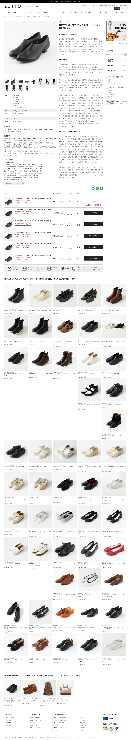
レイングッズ (89, 12)
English (124, 8)
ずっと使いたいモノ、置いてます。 (33, 6)
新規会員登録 (103, 5)
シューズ (75, 12)
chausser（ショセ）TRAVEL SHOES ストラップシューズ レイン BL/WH (40, 627)
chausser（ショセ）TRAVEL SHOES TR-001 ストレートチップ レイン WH (114, 499)
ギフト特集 (33, 722)
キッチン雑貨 (103, 12)
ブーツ (19, 16)
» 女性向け (109, 80)
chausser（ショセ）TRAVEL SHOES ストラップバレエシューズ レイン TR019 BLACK (89, 531)
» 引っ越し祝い (110, 94)
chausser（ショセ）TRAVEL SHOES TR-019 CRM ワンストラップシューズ (15, 499)
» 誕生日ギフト (110, 96)
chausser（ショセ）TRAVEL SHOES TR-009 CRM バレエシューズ (40, 499)
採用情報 (49, 737)
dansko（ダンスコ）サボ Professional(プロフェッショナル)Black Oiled (12, 700)
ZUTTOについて (84, 5)
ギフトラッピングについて (91, 267)
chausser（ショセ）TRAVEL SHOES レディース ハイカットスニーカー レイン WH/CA (40, 564)
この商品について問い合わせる (92, 269)
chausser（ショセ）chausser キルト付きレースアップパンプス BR (64, 595)
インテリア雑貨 (119, 12)
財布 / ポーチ (47, 12)
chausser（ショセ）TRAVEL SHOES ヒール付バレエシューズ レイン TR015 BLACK (113, 531)
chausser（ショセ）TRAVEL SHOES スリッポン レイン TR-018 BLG (89, 499)
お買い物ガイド (116, 65)
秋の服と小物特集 (34, 717)
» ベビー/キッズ (110, 84)
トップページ (7, 16)
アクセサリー (63, 12)
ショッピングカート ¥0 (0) (119, 5)
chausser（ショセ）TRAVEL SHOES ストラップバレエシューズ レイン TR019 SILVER (64, 531)
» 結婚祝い (109, 91)
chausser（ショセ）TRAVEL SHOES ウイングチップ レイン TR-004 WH (113, 659)
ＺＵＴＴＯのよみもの (35, 727)
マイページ (8, 722)
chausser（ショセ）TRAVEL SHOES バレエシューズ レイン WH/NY (88, 595)
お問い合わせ (116, 70)
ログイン (94, 5)
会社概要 (42, 737)
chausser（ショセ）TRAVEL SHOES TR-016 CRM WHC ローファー (89, 466)
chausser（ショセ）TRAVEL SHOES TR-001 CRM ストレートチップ (114, 466)
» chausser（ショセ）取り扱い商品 (14, 183)
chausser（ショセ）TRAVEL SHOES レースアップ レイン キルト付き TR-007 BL (113, 627)
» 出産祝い (109, 93)
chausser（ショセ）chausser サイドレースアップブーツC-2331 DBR (64, 374)
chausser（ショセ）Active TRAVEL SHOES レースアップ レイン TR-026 (15, 374)
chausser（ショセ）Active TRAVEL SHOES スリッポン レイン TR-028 (113, 341)
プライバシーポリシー (17, 737)
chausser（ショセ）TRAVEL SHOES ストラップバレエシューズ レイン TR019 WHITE (40, 531)
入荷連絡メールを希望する (92, 205)
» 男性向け (109, 82)
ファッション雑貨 (13, 12)
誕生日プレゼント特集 (35, 720)
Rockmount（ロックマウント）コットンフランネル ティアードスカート (47, 700)
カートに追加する (94, 213)
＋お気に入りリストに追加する (23, 202)
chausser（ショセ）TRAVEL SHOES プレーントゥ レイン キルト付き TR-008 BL (15, 627)
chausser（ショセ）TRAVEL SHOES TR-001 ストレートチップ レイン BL (89, 659)
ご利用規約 (7, 737)
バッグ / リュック (30, 12)
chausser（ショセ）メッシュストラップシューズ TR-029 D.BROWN (62, 341)
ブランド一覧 (33, 725)
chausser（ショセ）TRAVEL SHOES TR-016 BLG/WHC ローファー (89, 405)
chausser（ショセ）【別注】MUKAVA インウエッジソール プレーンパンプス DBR (113, 595)
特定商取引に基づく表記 (31, 737)
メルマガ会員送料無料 (116, 60)
